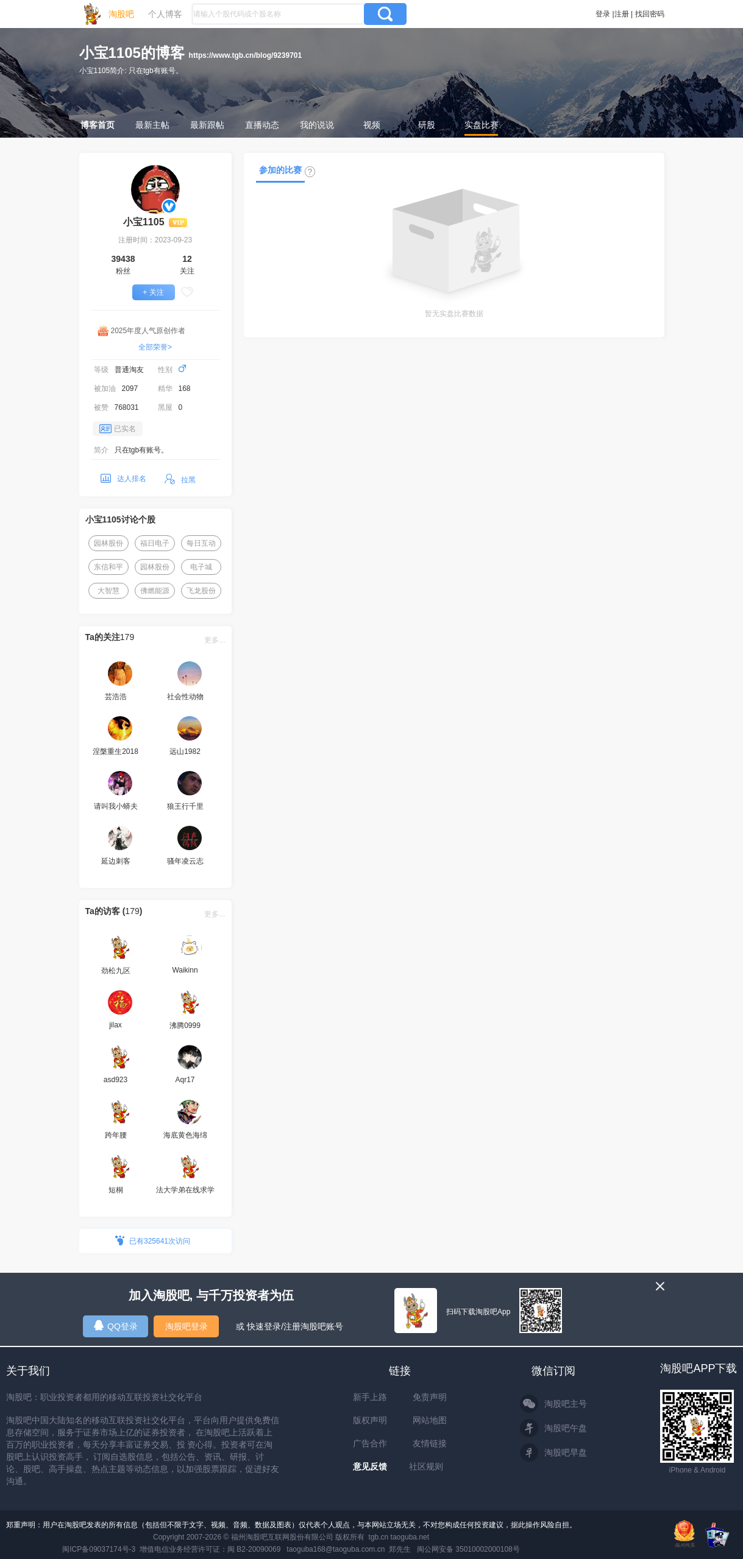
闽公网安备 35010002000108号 (468, 1549)
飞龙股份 (201, 590)
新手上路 (370, 1397)
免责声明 (430, 1397)
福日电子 (154, 543)
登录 (602, 14)
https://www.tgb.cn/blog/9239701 (245, 55)
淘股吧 (121, 14)
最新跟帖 (207, 125)
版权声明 (370, 1420)
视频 (371, 125)
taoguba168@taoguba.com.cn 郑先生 (348, 1549)
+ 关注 (153, 292)
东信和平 (108, 567)
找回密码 (649, 14)
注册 (621, 14)
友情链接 (430, 1443)
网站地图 (430, 1420)
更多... (214, 640)
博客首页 (97, 125)
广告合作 (370, 1443)
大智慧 (108, 590)
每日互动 (201, 543)
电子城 (201, 567)
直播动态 (262, 125)
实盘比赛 (481, 125)
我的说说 (317, 125)
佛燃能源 (154, 590)
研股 (426, 125)
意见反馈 (370, 1466)
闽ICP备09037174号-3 (98, 1549)
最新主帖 (152, 125)
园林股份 (108, 543)
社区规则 (426, 1466)
